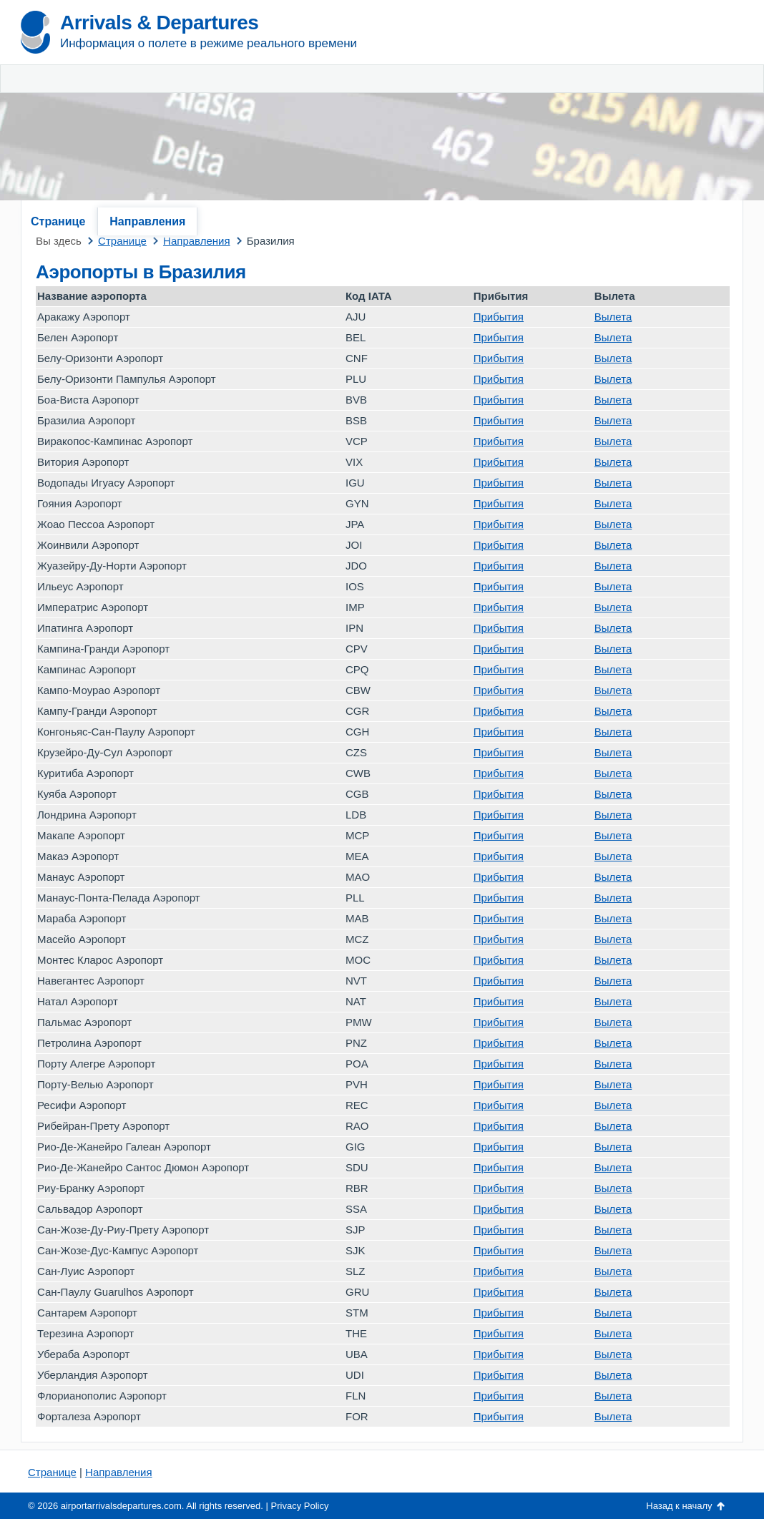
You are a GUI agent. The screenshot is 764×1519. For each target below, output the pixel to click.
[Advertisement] (575, 107)
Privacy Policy (300, 1505)
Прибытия (499, 317)
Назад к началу (679, 1505)
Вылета (613, 317)
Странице (58, 221)
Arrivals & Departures (159, 22)
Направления (147, 221)
